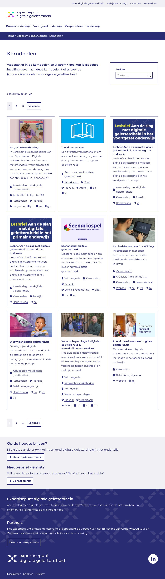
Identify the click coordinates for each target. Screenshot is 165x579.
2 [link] (16, 106)
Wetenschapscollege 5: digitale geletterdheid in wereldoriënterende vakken (80, 345)
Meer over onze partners (24, 542)
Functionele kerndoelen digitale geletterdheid (132, 343)
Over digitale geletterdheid (88, 3)
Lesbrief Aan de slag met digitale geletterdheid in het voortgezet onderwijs (133, 150)
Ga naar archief (20, 480)
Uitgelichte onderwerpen (31, 35)
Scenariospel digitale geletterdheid (74, 247)
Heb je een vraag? (117, 3)
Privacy (40, 573)
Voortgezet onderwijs (47, 26)
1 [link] (9, 106)
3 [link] (23, 106)
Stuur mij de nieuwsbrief (26, 457)
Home (10, 35)
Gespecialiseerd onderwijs (82, 26)
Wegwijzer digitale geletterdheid (29, 341)
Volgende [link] (34, 106)
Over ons (135, 3)
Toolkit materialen (72, 147)
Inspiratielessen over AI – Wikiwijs (133, 246)
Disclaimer (14, 573)
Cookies (28, 573)
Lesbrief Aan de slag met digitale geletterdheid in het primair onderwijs (30, 249)
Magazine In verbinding (24, 147)
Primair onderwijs (18, 26)
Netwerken (150, 3)
